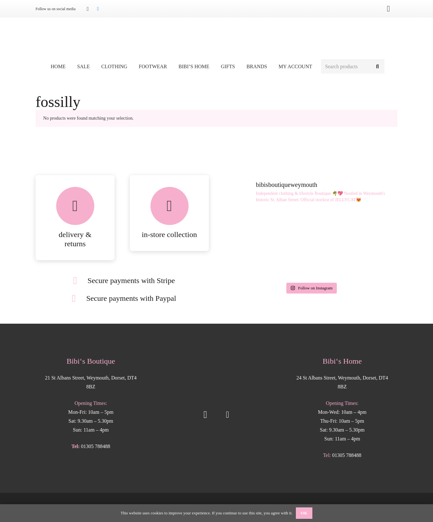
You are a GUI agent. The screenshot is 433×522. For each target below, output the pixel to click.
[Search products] (352, 67)
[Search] (377, 67)
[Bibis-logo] (216, 38)
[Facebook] (98, 9)
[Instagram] (88, 9)
